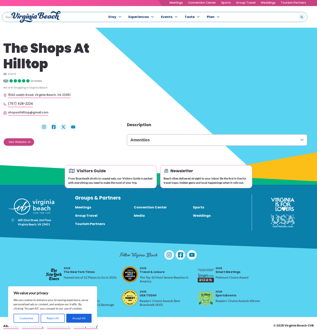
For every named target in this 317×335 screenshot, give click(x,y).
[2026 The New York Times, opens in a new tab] (54, 274)
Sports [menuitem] (198, 207)
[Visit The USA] (283, 221)
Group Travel (246, 3)
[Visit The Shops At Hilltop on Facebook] (53, 127)
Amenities (140, 140)
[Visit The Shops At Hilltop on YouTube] (73, 127)
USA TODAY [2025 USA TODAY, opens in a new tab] (148, 293)
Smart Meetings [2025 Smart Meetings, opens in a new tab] (228, 270)
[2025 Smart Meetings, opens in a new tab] (206, 274)
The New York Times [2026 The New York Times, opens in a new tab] (79, 270)
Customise (26, 318)
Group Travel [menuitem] (86, 215)
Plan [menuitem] (211, 17)
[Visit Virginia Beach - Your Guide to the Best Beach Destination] (36, 16)
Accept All (79, 318)
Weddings (268, 3)
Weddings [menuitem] (202, 215)
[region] (52, 306)
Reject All (53, 318)
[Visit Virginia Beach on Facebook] (180, 255)
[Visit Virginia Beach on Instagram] (169, 255)
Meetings (176, 3)
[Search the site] (288, 17)
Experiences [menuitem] (138, 17)
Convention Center (202, 3)
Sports (226, 3)
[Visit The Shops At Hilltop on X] (63, 127)
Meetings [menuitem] (83, 207)
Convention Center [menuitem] (150, 207)
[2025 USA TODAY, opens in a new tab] (130, 298)
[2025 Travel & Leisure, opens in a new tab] (130, 274)
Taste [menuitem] (190, 17)
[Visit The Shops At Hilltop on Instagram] (44, 127)
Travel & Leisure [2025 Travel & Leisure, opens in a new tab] (152, 270)
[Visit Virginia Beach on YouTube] (192, 255)
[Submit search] (301, 17)
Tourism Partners (293, 3)
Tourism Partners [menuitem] (90, 224)
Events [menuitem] (166, 17)
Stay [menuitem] (112, 17)
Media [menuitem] (139, 215)
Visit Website (17, 142)
